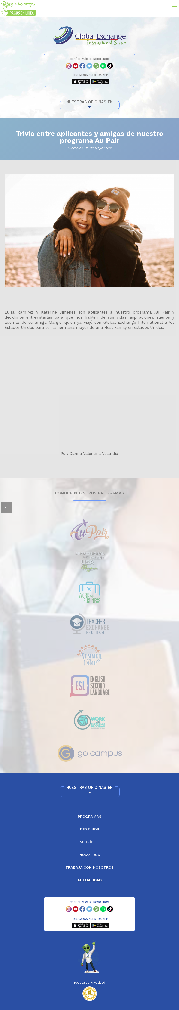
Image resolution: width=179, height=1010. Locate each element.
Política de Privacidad (89, 982)
